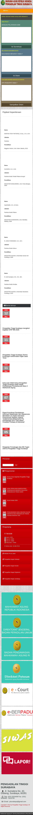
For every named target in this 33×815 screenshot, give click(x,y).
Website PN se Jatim (9, 553)
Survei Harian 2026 (12, 500)
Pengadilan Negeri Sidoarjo (11, 559)
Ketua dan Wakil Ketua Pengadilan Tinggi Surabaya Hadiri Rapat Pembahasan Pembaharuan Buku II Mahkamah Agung (15, 385)
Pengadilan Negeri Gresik (10, 565)
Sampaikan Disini (16, 105)
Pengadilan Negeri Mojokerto (11, 572)
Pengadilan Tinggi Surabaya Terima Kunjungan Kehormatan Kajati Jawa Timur (15, 356)
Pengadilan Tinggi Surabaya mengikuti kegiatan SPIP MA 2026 (16, 329)
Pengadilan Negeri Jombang (11, 578)
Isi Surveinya (16, 47)
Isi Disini (16, 76)
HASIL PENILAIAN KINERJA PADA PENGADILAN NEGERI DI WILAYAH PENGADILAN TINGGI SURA (17, 490)
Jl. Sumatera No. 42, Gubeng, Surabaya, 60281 (14, 792)
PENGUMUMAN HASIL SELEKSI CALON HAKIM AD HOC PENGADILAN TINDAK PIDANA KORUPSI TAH (18, 513)
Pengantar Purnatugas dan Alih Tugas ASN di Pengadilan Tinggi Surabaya (16, 447)
